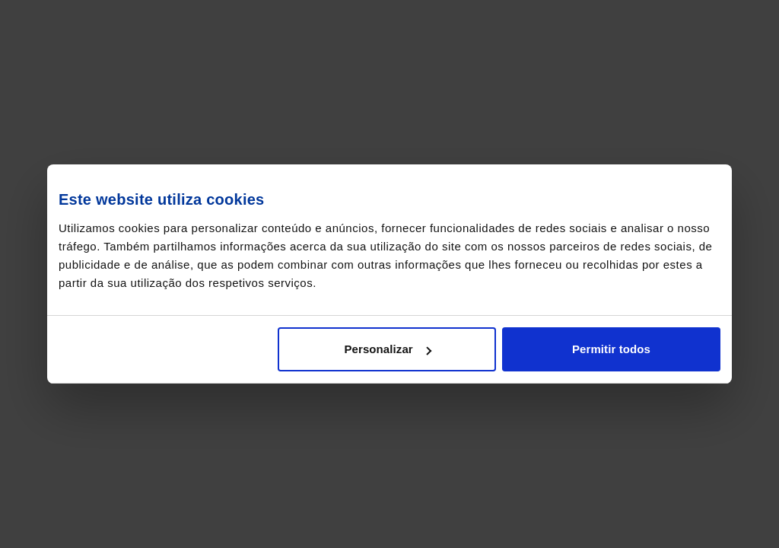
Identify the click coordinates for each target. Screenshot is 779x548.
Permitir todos (611, 348)
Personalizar (387, 348)
